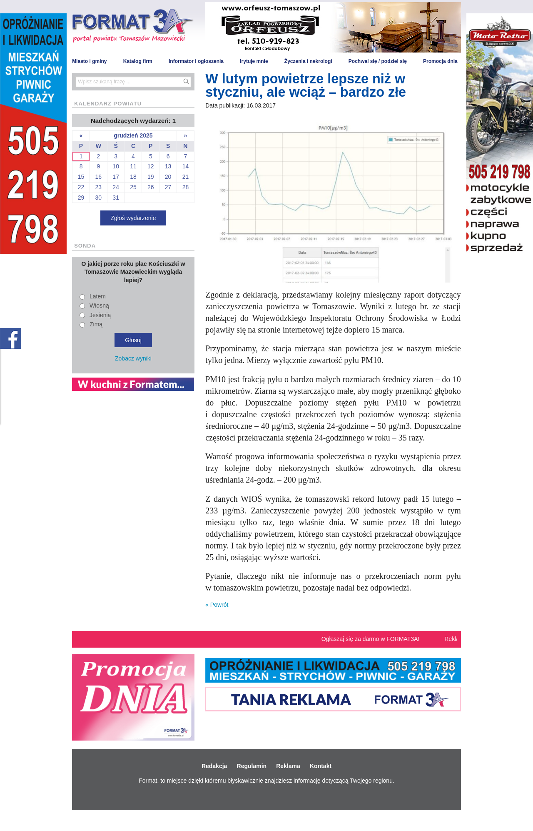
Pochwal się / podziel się (378, 61)
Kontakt (320, 766)
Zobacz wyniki (133, 358)
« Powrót (216, 604)
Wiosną (99, 305)
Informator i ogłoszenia (196, 61)
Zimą (96, 324)
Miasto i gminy (89, 61)
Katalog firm (137, 61)
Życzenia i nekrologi (308, 61)
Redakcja (214, 766)
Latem (98, 296)
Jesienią (100, 315)
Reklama (288, 766)
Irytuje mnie (254, 61)
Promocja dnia (440, 61)
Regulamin (252, 766)
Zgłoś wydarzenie (133, 218)
